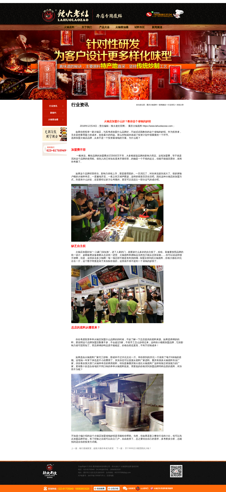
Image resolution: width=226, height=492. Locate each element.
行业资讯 (57, 106)
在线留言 (131, 488)
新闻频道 (157, 27)
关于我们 (87, 27)
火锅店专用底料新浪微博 (163, 488)
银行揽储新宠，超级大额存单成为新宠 (96, 448)
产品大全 (104, 27)
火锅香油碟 (121, 27)
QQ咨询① (144, 488)
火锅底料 (69, 27)
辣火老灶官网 (118, 126)
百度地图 (110, 476)
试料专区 (139, 27)
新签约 (57, 112)
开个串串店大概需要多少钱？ (138, 448)
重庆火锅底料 (152, 105)
